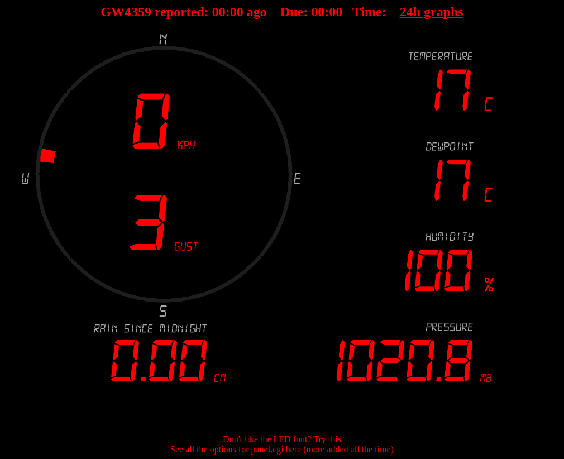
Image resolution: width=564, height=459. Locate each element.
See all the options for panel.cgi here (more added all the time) (282, 449)
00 (219, 11)
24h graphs (431, 11)
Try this (327, 439)
